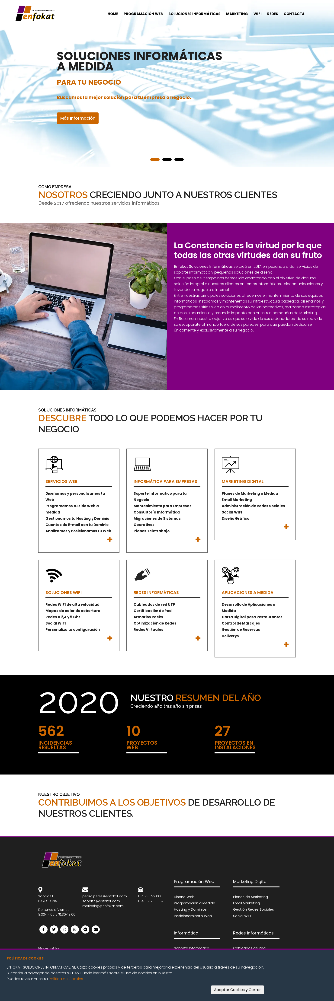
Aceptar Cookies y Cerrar (237, 989)
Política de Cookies (66, 979)
